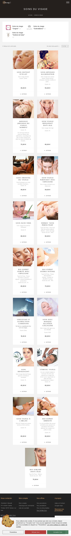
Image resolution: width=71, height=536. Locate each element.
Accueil (30, 15)
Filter (65, 46)
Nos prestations (41, 505)
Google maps (59, 505)
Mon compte (23, 503)
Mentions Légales (45, 530)
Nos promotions (41, 503)
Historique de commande (26, 505)
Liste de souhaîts (24, 508)
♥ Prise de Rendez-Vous (8, 515)
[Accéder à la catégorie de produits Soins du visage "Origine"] (16, 27)
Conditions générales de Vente (35, 533)
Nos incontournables (43, 508)
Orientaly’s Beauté (20, 530)
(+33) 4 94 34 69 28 (7, 517)
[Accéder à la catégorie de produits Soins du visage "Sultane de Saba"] (16, 35)
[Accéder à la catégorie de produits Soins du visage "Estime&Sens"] (37, 27)
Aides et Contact (60, 503)
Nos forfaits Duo (42, 510)
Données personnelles (59, 530)
